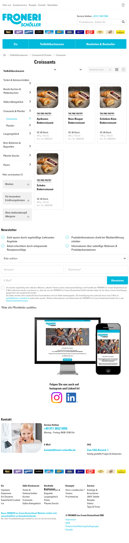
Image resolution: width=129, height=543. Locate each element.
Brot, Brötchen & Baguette (52, 491)
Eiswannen (6, 493)
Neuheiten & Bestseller (100, 44)
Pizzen (47, 499)
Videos (90, 503)
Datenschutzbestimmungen (17, 300)
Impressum (71, 519)
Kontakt (42, 5)
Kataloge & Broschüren (92, 491)
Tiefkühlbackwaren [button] (52, 44)
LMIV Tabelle (93, 496)
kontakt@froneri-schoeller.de (18, 298)
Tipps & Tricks (93, 506)
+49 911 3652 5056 (100, 16)
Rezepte (32, 5)
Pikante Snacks (51, 503)
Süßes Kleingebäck (32, 503)
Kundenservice (20, 5)
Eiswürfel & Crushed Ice (10, 501)
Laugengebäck (51, 496)
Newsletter (52, 5)
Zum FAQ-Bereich (96, 450)
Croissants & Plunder (42, 55)
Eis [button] (15, 44)
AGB (68, 522)
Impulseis (5, 489)
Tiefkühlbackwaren (19, 55)
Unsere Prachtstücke (72, 495)
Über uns (7, 5)
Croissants (27, 499)
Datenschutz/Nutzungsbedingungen (82, 526)
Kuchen (26, 496)
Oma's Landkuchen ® (75, 489)
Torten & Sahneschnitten (30, 491)
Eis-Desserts (7, 496)
